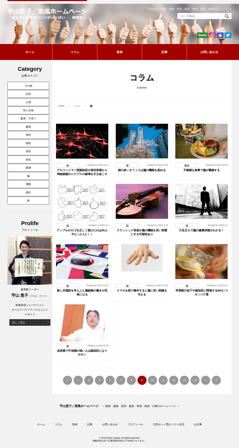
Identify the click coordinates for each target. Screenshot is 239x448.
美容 (28, 151)
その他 (28, 85)
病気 (28, 143)
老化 (28, 159)
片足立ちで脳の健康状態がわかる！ (201, 230)
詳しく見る (18, 322)
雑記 (28, 192)
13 (184, 380)
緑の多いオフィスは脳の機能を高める (142, 170)
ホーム (29, 52)
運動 (28, 184)
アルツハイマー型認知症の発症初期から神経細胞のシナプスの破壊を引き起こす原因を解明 (82, 173)
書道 (28, 126)
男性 (28, 134)
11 (163, 380)
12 (173, 380)
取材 (120, 52)
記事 (164, 52)
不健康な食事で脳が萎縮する (201, 170)
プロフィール (135, 424)
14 (195, 380)
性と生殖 (28, 110)
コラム (74, 52)
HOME (61, 106)
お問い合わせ (209, 52)
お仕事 (198, 424)
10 (152, 380)
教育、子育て (28, 118)
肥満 (28, 167)
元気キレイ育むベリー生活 (168, 424)
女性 (28, 93)
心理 (28, 102)
